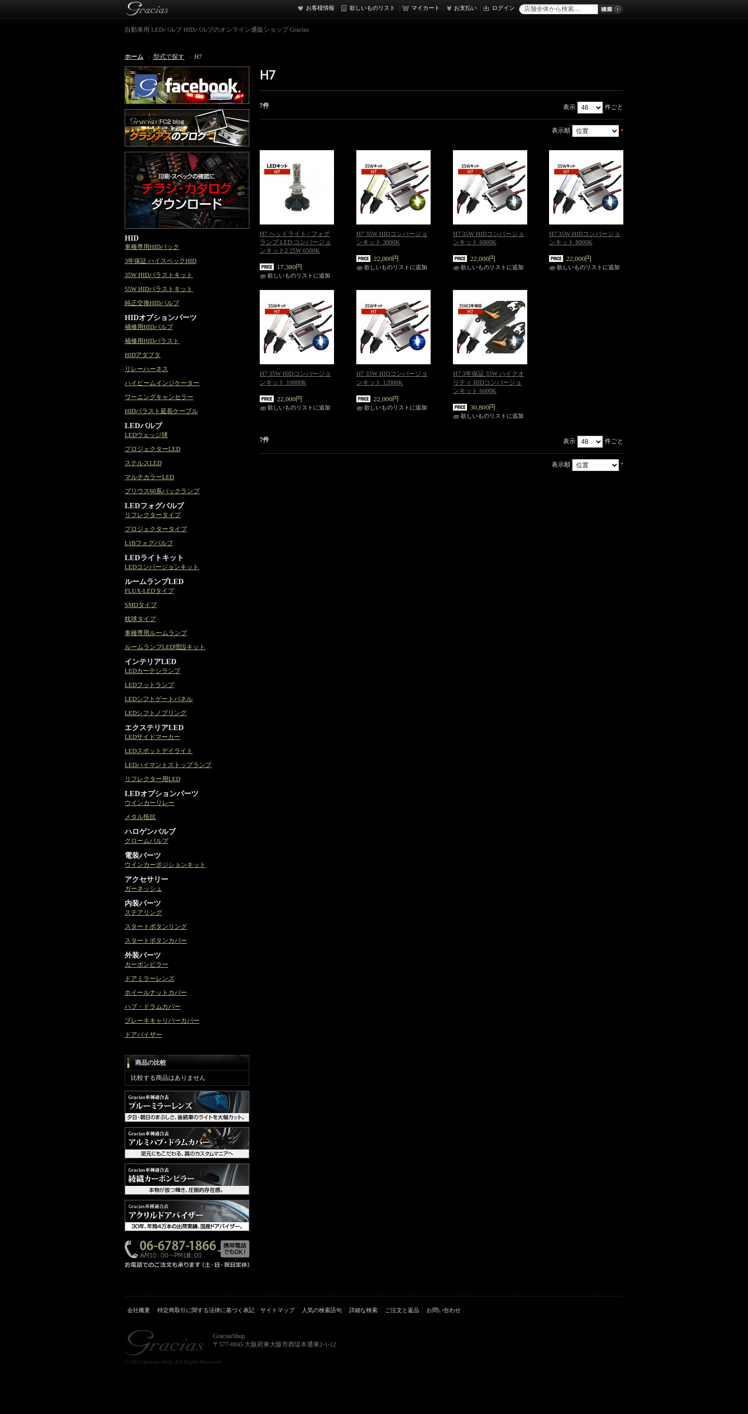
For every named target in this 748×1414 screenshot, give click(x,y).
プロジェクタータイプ (156, 529)
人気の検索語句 (322, 1310)
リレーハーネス (146, 369)
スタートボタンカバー (156, 940)
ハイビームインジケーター (162, 383)
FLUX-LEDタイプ (149, 590)
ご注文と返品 (402, 1310)
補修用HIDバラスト (152, 341)
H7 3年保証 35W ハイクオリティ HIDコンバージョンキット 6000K (488, 382)
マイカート (425, 8)
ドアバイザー (143, 1034)
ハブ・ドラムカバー (153, 1006)
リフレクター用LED (152, 779)
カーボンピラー (146, 964)
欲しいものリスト (372, 8)
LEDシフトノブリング (155, 713)
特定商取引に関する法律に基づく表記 (206, 1310)
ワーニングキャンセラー (159, 397)
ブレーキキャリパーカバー (162, 1020)
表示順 (561, 130)
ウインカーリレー (150, 803)
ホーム (134, 56)
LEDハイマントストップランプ (168, 765)
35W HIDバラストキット (159, 275)
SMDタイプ (141, 605)
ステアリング (143, 912)
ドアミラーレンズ (150, 978)
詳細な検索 (363, 1310)
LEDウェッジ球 (146, 435)
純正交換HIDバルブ (152, 303)
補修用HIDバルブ (149, 327)
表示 (569, 107)
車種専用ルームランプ (156, 633)
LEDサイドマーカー (152, 737)
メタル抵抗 (140, 817)
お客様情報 (320, 8)
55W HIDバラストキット (159, 289)
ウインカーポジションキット (165, 864)
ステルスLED (143, 463)
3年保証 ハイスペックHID (160, 261)
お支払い (465, 8)
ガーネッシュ (143, 888)
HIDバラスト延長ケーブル (161, 411)
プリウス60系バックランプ (162, 491)
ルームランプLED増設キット (165, 647)
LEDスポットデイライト (159, 751)
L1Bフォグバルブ (149, 543)
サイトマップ (277, 1310)
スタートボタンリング (156, 926)
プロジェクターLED (152, 449)
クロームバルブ (146, 840)
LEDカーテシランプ (152, 671)
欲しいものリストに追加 (299, 275)
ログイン (503, 8)
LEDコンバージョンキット (162, 567)
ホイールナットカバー (156, 992)
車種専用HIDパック (152, 246)
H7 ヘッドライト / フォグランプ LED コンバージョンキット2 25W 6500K (295, 242)
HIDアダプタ (143, 355)
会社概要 (138, 1310)
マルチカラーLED (149, 477)
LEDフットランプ (149, 685)
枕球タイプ (140, 619)
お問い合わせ (443, 1310)
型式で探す (168, 56)
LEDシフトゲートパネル (159, 699)
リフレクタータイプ (153, 515)
